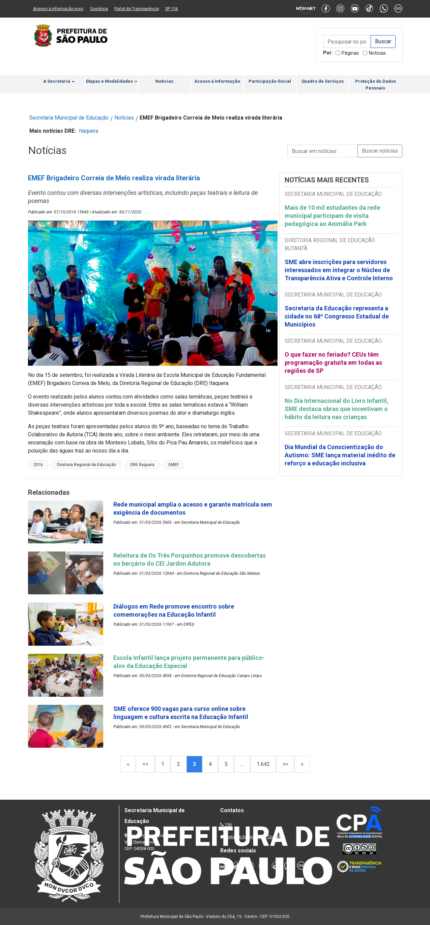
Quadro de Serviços (323, 81)
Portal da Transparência (136, 8)
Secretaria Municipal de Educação (69, 117)
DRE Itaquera (142, 464)
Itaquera (88, 131)
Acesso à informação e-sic (58, 8)
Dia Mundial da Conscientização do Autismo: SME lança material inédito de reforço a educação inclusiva (340, 455)
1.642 (263, 764)
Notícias (377, 53)
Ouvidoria (99, 8)
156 (228, 824)
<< (145, 764)
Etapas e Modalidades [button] (111, 81)
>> (285, 764)
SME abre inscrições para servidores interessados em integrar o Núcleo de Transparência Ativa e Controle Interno (339, 270)
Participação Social (270, 81)
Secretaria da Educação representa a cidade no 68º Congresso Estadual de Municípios (337, 316)
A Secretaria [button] (59, 81)
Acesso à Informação (217, 81)
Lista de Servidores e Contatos (255, 836)
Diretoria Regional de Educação (86, 464)
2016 (38, 464)
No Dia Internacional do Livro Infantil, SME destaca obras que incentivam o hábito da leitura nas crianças (337, 408)
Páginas (350, 53)
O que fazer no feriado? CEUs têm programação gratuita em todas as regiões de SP (333, 362)
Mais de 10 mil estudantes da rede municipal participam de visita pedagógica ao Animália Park (332, 215)
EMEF (174, 464)
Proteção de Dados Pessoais (375, 85)
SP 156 (171, 8)
